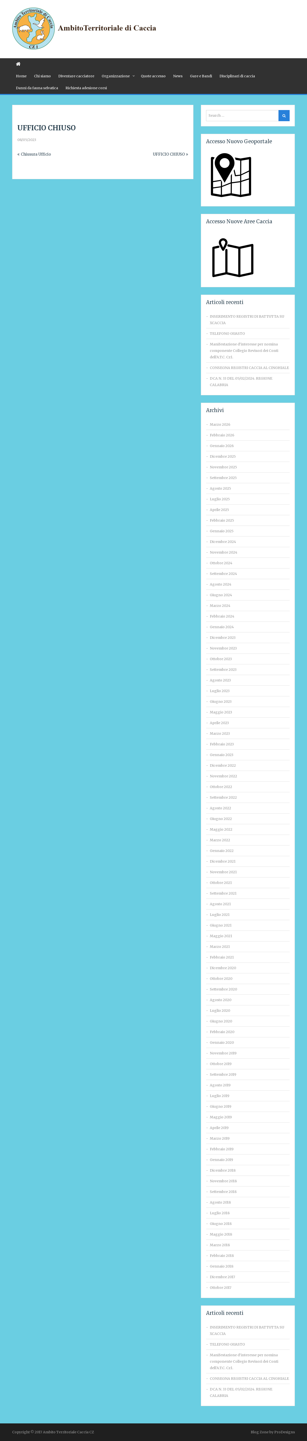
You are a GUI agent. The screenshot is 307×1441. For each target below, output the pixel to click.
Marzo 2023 (220, 733)
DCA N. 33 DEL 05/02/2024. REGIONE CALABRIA (241, 381)
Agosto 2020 (220, 1000)
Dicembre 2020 (223, 968)
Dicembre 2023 (223, 637)
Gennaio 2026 (222, 446)
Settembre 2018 (223, 1191)
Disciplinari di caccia (237, 76)
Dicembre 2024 (223, 541)
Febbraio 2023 (222, 744)
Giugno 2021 (221, 925)
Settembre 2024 (223, 573)
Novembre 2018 (223, 1181)
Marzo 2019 (220, 1138)
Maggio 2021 (221, 936)
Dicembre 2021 (223, 861)
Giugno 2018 (221, 1223)
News (178, 76)
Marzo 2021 (220, 946)
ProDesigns (284, 1432)
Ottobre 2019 (221, 1064)
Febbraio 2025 (222, 520)
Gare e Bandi (201, 76)
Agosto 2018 (220, 1202)
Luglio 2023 (220, 691)
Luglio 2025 (220, 499)
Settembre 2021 (223, 893)
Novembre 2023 (223, 648)
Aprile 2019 (219, 1128)
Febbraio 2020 (222, 1032)
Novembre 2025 (223, 467)
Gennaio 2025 (222, 531)
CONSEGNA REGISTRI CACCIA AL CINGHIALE (249, 368)
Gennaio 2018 (221, 1266)
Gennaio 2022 (222, 850)
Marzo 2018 (220, 1245)
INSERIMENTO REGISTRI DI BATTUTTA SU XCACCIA (247, 319)
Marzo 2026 (220, 424)
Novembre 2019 (223, 1053)
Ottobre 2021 (221, 882)
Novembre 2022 (223, 776)
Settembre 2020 (223, 989)
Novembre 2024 (223, 552)
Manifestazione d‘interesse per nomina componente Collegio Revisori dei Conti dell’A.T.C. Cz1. (244, 350)
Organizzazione (116, 76)
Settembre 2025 (223, 478)
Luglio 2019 (219, 1096)
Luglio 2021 (220, 914)
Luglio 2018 (220, 1213)
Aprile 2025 (219, 510)
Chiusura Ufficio (36, 154)
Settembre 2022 (223, 797)
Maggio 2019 (221, 1117)
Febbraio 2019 (222, 1149)
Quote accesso (153, 76)
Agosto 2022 (220, 808)
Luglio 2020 (220, 1010)
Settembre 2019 (223, 1074)
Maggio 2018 (221, 1234)
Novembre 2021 (223, 872)
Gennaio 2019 (221, 1160)
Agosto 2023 (220, 680)
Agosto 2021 (220, 904)
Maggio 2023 (221, 712)
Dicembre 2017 (222, 1277)
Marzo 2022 (220, 840)
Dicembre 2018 (223, 1170)
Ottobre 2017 (220, 1287)
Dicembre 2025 (223, 456)
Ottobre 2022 (221, 787)
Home (21, 76)
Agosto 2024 (220, 584)
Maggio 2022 (221, 829)
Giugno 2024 (221, 595)
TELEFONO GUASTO (227, 333)
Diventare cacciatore (76, 76)
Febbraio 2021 (222, 957)
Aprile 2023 (219, 723)
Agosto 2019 (220, 1085)
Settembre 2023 (223, 669)
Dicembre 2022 (223, 765)
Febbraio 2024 (222, 616)
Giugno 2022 (221, 819)
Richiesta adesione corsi (86, 88)
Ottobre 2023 (221, 659)
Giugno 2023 (221, 701)
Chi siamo (42, 76)
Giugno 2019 (220, 1106)
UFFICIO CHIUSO (169, 154)
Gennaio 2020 (222, 1042)
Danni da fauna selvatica (37, 88)
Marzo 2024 (220, 605)
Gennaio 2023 (221, 755)
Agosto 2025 (220, 488)
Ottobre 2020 (221, 978)
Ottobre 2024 (221, 563)
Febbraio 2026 (222, 435)
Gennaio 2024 (222, 627)
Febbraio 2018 (222, 1255)
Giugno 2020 (221, 1021)
